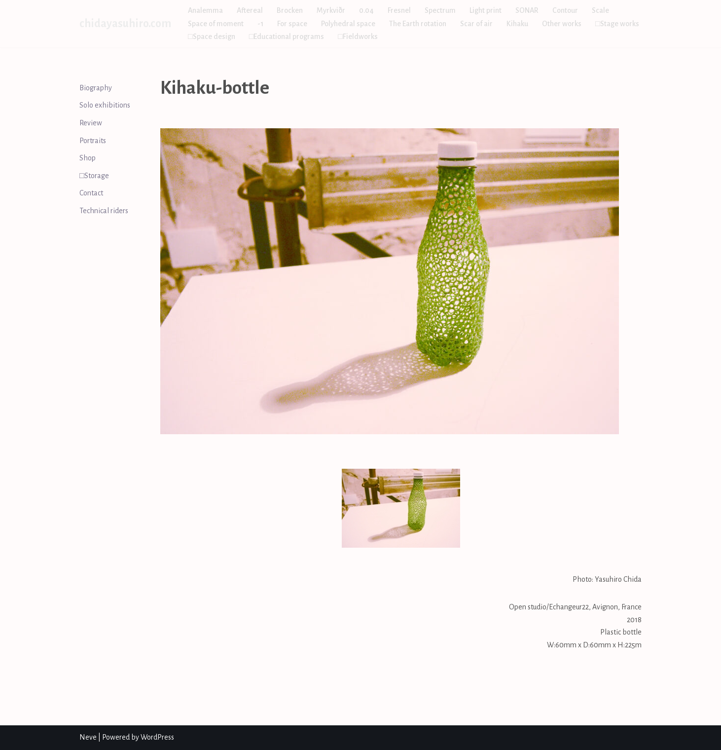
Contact (91, 193)
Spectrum (440, 10)
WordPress (157, 737)
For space (292, 24)
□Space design (211, 36)
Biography (95, 88)
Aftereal (250, 10)
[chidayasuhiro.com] (125, 23)
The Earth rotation (417, 24)
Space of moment (216, 24)
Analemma (205, 10)
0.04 (366, 10)
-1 (260, 24)
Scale (600, 10)
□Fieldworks (358, 36)
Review (90, 123)
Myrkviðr (331, 10)
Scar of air (476, 24)
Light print (485, 10)
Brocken (290, 10)
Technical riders (103, 211)
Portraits (92, 141)
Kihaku (517, 24)
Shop (87, 158)
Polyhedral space (348, 24)
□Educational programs (286, 36)
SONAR (527, 10)
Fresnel (399, 10)
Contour (565, 10)
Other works (561, 24)
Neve (88, 737)
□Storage (94, 176)
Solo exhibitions (104, 105)
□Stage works (617, 24)
